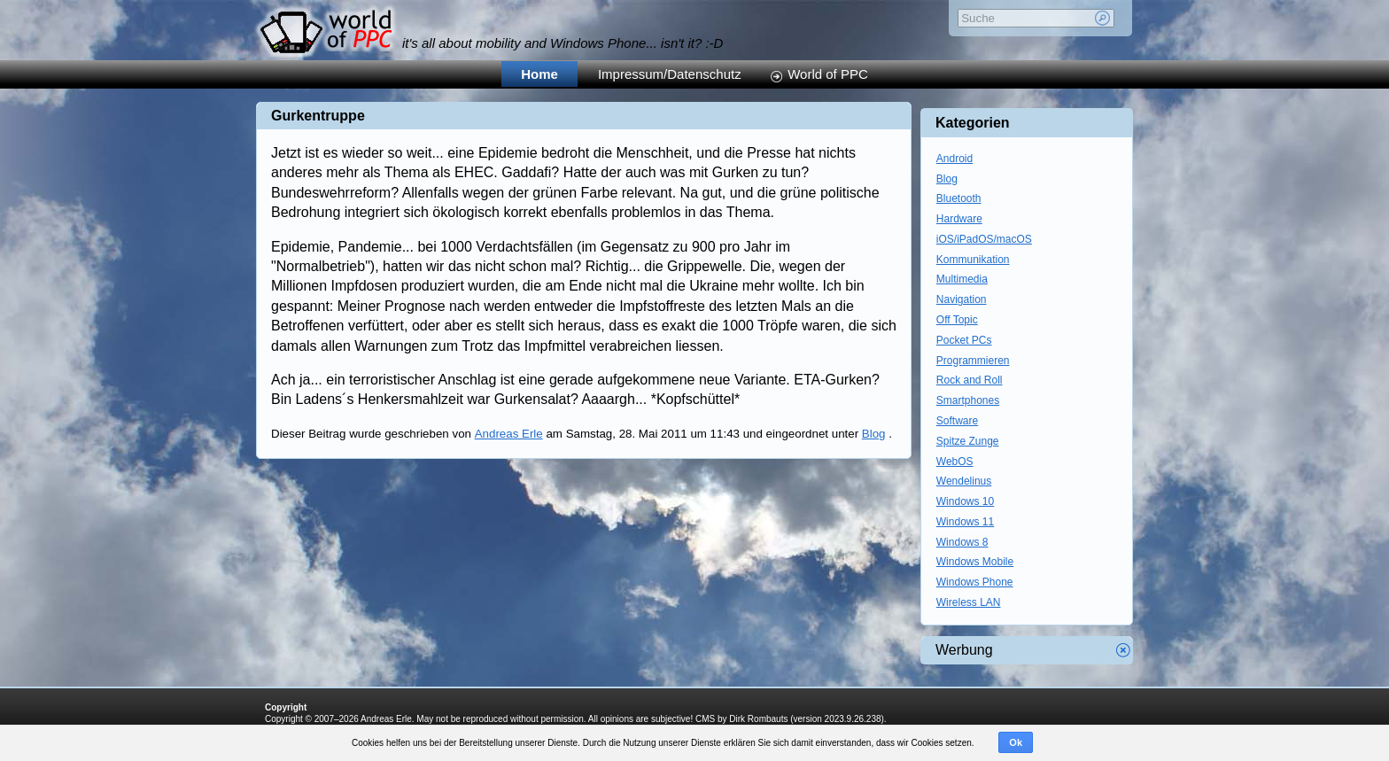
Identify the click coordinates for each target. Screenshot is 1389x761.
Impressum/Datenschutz (669, 74)
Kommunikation (973, 259)
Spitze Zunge (967, 441)
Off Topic (957, 320)
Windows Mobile (974, 561)
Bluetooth (959, 198)
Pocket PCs (964, 340)
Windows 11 (965, 522)
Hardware (959, 219)
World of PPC (828, 74)
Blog (874, 433)
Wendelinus (963, 481)
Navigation (961, 299)
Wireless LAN (968, 602)
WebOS (955, 461)
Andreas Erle (509, 433)
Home (539, 74)
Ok (1015, 742)
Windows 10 (965, 501)
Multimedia (962, 279)
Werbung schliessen (1123, 650)
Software (957, 421)
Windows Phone (974, 582)
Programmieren (973, 360)
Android (954, 158)
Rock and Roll (969, 380)
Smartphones (967, 400)
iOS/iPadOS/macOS (984, 239)
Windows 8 (962, 542)
